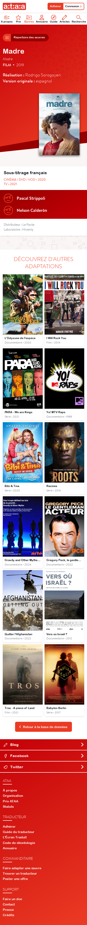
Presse (8, 910)
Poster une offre (15, 879)
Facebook (44, 756)
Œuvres (29, 19)
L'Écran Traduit (15, 837)
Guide (54, 19)
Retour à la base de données (43, 727)
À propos (10, 790)
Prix (18, 19)
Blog (44, 744)
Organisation (13, 796)
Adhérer (55, 6)
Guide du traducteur (18, 832)
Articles (65, 19)
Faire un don (12, 899)
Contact (9, 904)
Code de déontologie (19, 843)
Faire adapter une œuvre (22, 868)
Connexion (73, 6)
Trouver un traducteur (20, 873)
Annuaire (42, 19)
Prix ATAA (10, 801)
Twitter (44, 767)
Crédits (8, 915)
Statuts (8, 806)
